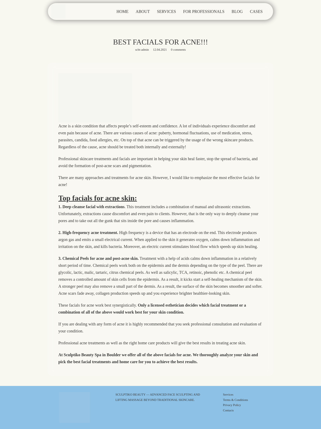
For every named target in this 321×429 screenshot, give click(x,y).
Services (228, 394)
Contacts (228, 410)
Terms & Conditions (235, 400)
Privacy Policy (232, 405)
